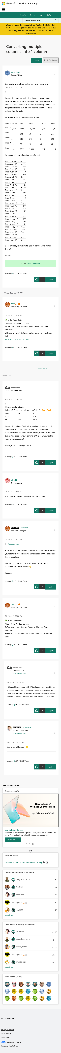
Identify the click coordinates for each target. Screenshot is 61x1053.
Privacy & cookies (7, 1030)
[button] (36, 60)
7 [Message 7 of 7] (12, 456)
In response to (19, 673)
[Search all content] (40, 20)
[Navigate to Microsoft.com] (8, 3)
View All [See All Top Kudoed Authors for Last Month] (9, 967)
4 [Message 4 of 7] (14, 705)
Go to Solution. (34, 263)
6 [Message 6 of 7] (12, 504)
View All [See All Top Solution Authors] (9, 915)
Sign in (32, 15)
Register (23, 15)
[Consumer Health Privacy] (30, 1046)
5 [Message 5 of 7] (12, 581)
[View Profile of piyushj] (14, 480)
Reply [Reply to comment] (51, 353)
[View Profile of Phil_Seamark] (26, 727)
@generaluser (13, 544)
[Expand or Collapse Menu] (3, 9)
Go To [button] (49, 15)
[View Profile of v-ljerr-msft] (23, 527)
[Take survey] (13, 839)
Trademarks (5, 1037)
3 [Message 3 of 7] (14, 761)
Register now (30, 33)
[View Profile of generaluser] (15, 72)
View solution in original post (17, 339)
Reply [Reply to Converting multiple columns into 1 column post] (51, 279)
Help (40, 15)
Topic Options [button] (50, 60)
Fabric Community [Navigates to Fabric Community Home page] (28, 3)
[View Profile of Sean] (13, 303)
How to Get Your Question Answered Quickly (24, 862)
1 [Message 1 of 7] (12, 273)
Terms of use (6, 1033)
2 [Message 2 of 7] (12, 347)
